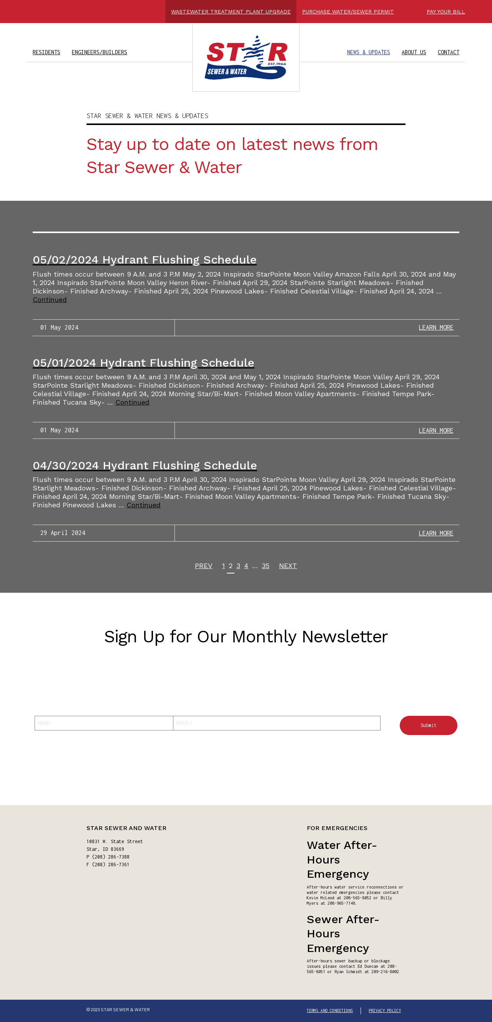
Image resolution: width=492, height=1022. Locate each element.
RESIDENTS (46, 52)
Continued (50, 299)
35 (265, 566)
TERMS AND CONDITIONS (330, 1010)
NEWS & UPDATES (368, 52)
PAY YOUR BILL (446, 11)
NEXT (288, 566)
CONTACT (448, 52)
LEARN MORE (436, 327)
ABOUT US (414, 52)
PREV (204, 566)
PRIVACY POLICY (385, 1010)
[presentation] (93, 752)
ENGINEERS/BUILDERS (99, 52)
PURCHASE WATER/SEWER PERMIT (348, 11)
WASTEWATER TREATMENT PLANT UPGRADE (231, 11)
